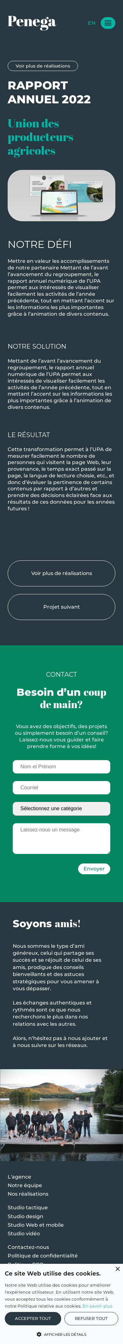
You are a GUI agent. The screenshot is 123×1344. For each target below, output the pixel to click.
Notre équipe (25, 1185)
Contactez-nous (28, 1247)
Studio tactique (28, 1208)
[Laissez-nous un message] (61, 842)
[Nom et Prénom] (61, 769)
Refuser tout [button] (91, 1318)
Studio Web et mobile (36, 1225)
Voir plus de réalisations (43, 66)
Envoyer (94, 872)
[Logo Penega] (32, 23)
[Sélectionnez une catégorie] (61, 811)
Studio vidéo (24, 1234)
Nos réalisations (28, 1194)
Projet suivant (64, 607)
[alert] (61, 1304)
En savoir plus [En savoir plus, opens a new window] (97, 1305)
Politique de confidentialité (43, 1256)
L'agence (19, 1177)
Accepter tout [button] (33, 1318)
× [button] (117, 1269)
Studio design (25, 1216)
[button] (61, 1334)
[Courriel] (61, 791)
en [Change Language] (92, 23)
